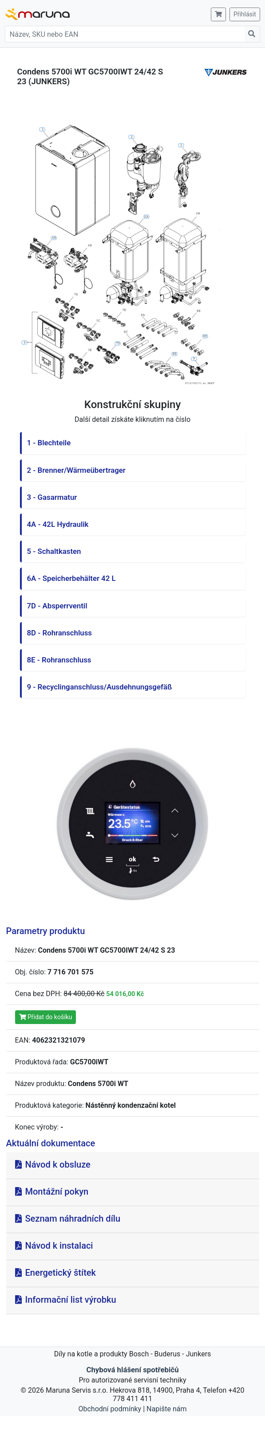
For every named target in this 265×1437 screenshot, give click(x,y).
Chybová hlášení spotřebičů (132, 1369)
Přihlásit (244, 14)
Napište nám (166, 1409)
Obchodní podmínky (109, 1409)
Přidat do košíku (45, 1016)
